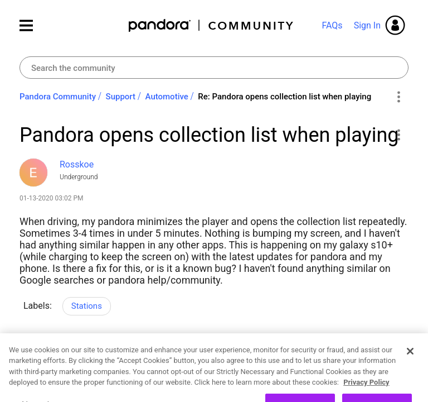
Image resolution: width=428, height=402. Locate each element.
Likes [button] (38, 354)
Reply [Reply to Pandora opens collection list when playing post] (123, 352)
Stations (86, 306)
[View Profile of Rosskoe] (77, 164)
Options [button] (398, 97)
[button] (398, 134)
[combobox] (214, 67)
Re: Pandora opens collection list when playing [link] (284, 97)
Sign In (367, 25)
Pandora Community (211, 25)
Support (120, 97)
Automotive (166, 97)
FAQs (332, 25)
